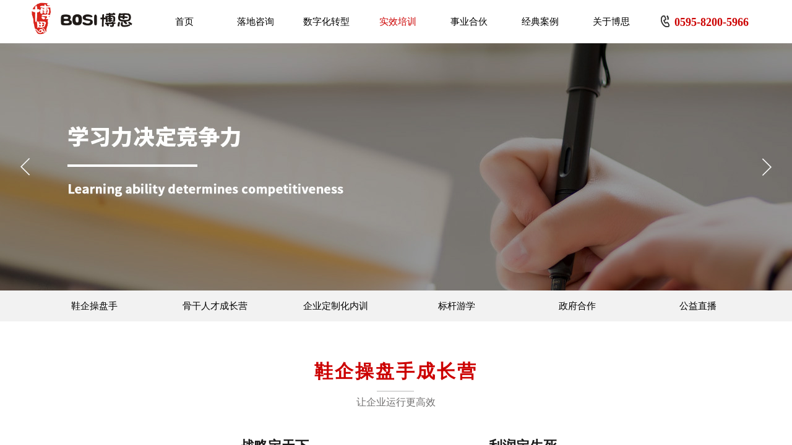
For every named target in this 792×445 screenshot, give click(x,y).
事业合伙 (469, 22)
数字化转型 (326, 22)
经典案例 (540, 22)
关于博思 (611, 22)
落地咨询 (255, 22)
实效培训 (397, 22)
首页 (184, 22)
